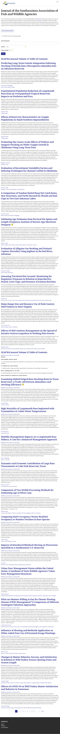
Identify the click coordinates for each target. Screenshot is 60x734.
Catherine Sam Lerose (6, 625)
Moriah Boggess (35, 626)
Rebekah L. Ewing (12, 541)
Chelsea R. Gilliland (5, 271)
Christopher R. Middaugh (7, 85)
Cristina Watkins (43, 626)
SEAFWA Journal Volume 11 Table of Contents (24, 352)
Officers (3, 725)
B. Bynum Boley (4, 595)
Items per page (5, 50)
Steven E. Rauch (4, 327)
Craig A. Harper (21, 653)
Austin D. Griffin (4, 187)
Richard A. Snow (4, 164)
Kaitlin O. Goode (23, 595)
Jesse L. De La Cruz (13, 300)
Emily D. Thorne (4, 300)
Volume (3, 46)
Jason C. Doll (4, 541)
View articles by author (7, 30)
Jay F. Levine (20, 626)
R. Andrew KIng (47, 300)
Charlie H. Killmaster (33, 595)
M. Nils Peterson (5, 626)
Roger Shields (30, 707)
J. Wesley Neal (4, 113)
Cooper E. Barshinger (6, 513)
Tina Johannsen (27, 348)
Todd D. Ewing (4, 539)
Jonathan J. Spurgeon (16, 513)
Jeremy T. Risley (11, 87)
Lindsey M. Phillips (13, 653)
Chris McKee (11, 564)
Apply (3, 53)
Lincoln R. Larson (13, 626)
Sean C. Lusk (4, 87)
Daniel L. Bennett (5, 484)
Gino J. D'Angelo (52, 595)
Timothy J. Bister (5, 404)
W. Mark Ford (4, 298)
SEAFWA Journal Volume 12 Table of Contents (24, 59)
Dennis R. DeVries (27, 564)
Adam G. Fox (26, 245)
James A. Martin (41, 348)
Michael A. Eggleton (26, 513)
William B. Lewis (5, 347)
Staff (2, 724)
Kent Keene (34, 348)
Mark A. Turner (4, 651)
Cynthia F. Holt (4, 111)
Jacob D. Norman (5, 433)
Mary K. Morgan (4, 245)
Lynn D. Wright (4, 403)
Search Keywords (5, 40)
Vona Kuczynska (29, 300)
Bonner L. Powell (5, 653)
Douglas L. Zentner (5, 162)
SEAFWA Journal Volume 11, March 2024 (10, 355)
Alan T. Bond (11, 245)
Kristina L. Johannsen (43, 595)
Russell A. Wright (18, 564)
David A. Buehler (48, 682)
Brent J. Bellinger (5, 458)
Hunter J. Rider (4, 243)
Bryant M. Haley (4, 136)
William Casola (27, 626)
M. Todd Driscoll (4, 431)
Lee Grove (3, 563)
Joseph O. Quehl (5, 681)
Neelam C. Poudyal (31, 682)
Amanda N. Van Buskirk (14, 595)
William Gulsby (19, 348)
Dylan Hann (10, 272)
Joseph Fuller (50, 626)
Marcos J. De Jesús (5, 459)
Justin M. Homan (5, 213)
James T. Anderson (13, 327)
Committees (4, 727)
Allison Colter (4, 348)
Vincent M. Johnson (14, 682)
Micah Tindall (4, 215)
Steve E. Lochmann (36, 513)
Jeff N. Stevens (4, 511)
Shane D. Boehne (5, 594)
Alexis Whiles (13, 189)
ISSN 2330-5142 (39, 19)
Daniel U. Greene (12, 348)
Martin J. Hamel (32, 245)
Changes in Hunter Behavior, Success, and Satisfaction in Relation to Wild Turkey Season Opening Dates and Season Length (29, 660)
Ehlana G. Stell (4, 564)
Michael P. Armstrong (39, 300)
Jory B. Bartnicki (20, 189)
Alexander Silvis (21, 300)
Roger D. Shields (40, 682)
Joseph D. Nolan (18, 245)
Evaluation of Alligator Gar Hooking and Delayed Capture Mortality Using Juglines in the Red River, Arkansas (27, 251)
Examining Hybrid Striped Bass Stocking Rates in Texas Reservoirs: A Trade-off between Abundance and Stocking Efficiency (30, 382)
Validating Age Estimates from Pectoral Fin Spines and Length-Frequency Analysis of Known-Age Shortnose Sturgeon (29, 222)
